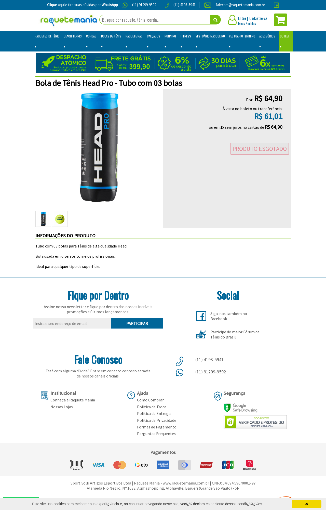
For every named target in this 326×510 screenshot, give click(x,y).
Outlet (285, 36)
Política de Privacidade (156, 420)
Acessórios (267, 36)
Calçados (153, 36)
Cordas (91, 36)
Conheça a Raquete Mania (72, 399)
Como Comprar (150, 399)
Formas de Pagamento (156, 426)
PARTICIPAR (137, 323)
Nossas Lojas (61, 406)
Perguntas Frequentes (156, 433)
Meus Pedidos (247, 23)
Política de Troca (151, 406)
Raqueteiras (134, 36)
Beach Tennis (73, 36)
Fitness (186, 36)
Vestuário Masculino (210, 36)
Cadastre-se (258, 18)
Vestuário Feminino (242, 36)
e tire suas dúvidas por (82, 4)
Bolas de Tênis (111, 36)
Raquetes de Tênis (47, 36)
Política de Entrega (154, 413)
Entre (242, 18)
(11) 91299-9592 (144, 4)
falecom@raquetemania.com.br (240, 4)
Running (170, 36)
